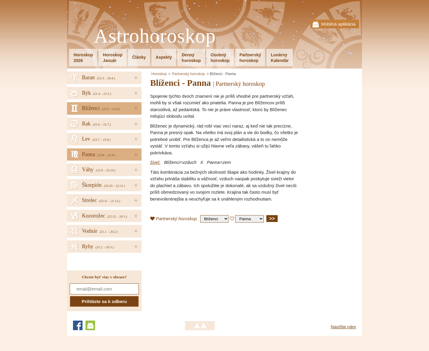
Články (139, 57)
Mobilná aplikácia (338, 24)
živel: (155, 162)
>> (272, 218)
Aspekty (164, 57)
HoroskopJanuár (112, 57)
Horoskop (159, 74)
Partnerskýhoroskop (250, 57)
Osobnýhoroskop (220, 57)
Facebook (78, 325)
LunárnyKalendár (280, 57)
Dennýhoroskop (191, 57)
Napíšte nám (343, 326)
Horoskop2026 (83, 57)
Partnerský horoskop (188, 74)
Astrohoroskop (155, 36)
